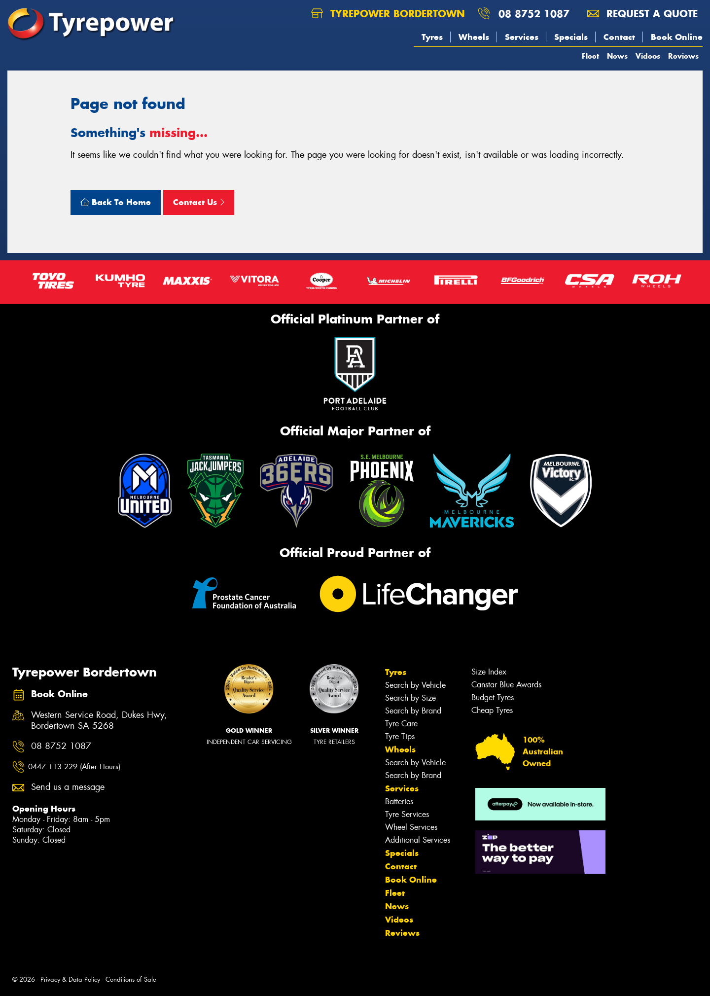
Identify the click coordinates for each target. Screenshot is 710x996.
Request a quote (642, 13)
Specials (571, 37)
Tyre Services (407, 814)
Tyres (432, 37)
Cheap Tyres (492, 710)
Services (521, 37)
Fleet (590, 56)
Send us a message (68, 787)
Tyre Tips (400, 736)
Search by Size (410, 698)
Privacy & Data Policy (70, 979)
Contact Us (198, 202)
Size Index (488, 672)
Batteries (399, 801)
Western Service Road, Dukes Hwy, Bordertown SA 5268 (99, 721)
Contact (619, 37)
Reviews (683, 56)
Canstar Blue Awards (506, 684)
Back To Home (115, 202)
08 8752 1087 (533, 13)
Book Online (677, 37)
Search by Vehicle (415, 685)
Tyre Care (401, 723)
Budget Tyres (492, 697)
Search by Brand (413, 711)
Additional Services (417, 840)
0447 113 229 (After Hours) (74, 767)
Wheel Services (411, 827)
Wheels (474, 37)
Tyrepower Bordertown (388, 13)
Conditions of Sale (131, 979)
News (617, 56)
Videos (648, 56)
